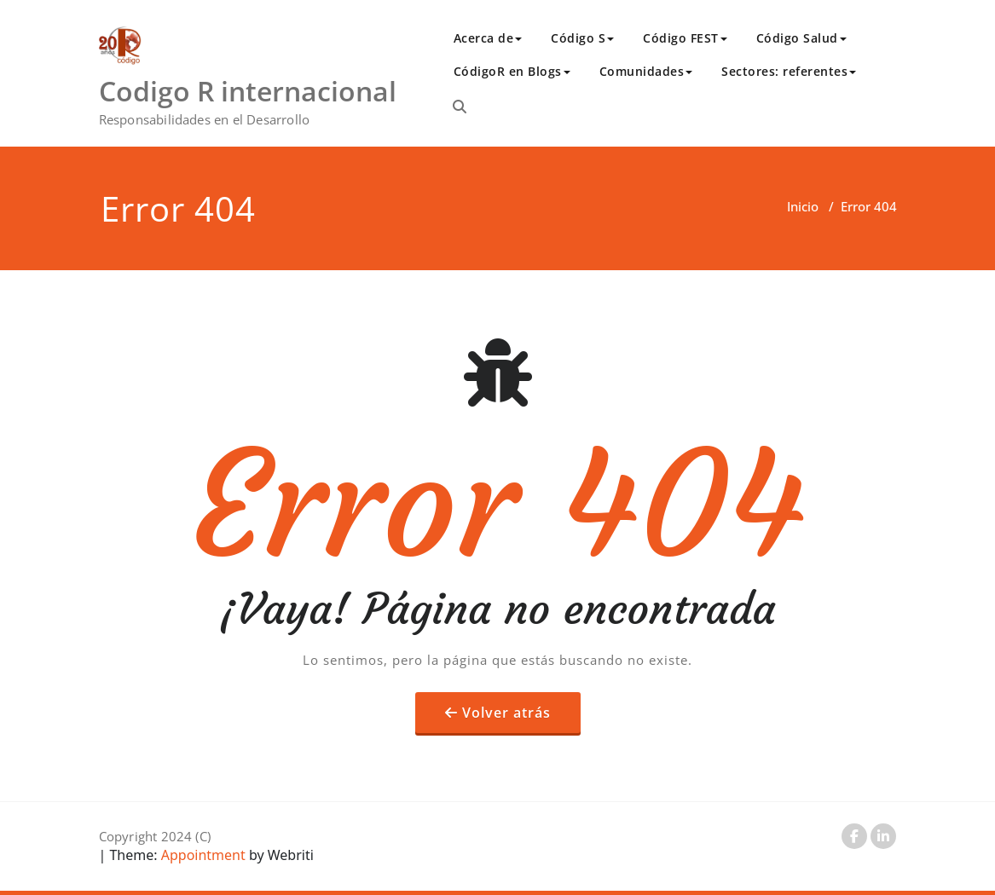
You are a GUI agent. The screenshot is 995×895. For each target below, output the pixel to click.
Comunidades (646, 71)
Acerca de (488, 38)
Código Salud (801, 38)
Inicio (803, 206)
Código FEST (685, 38)
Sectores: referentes (788, 71)
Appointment (202, 855)
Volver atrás (506, 712)
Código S (582, 38)
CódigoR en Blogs (512, 71)
